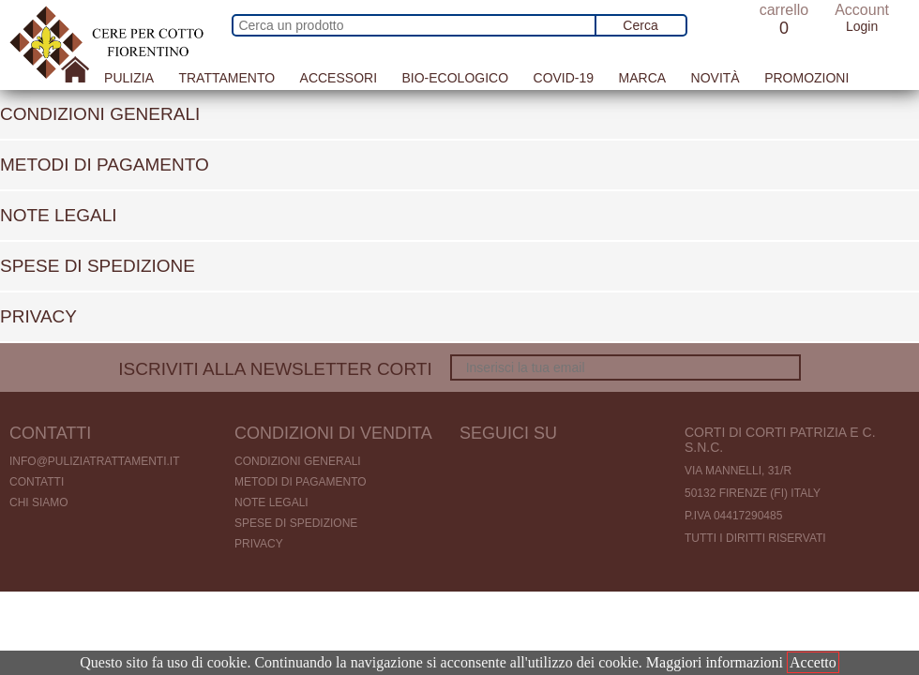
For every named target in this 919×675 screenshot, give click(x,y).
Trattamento (226, 77)
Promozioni (806, 77)
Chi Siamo (38, 502)
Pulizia (129, 77)
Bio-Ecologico (454, 77)
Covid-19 (564, 77)
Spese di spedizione (295, 523)
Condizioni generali (297, 461)
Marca (643, 77)
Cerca (640, 25)
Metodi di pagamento (300, 481)
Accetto (813, 662)
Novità (715, 77)
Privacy (258, 543)
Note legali (271, 502)
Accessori (338, 77)
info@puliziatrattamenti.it (94, 461)
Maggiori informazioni (714, 662)
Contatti (36, 481)
